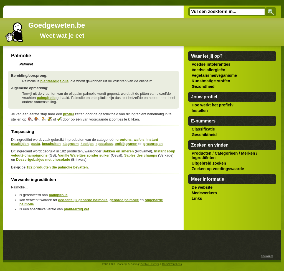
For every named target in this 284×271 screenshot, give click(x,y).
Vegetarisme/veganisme (214, 75)
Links (197, 198)
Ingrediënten (203, 157)
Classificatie (203, 129)
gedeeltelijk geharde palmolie (83, 200)
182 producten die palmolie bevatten (57, 167)
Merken (248, 153)
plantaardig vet (76, 209)
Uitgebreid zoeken (209, 163)
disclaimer (267, 255)
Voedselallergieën (208, 70)
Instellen (200, 110)
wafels (139, 139)
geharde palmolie (124, 200)
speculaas (104, 144)
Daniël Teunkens (172, 263)
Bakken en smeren (118, 151)
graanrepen (153, 144)
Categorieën (226, 153)
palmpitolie (46, 98)
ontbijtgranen (126, 144)
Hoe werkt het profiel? (213, 105)
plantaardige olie (54, 81)
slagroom (71, 144)
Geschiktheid (204, 134)
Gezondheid (203, 86)
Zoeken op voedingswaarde (218, 169)
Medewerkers (204, 193)
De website (202, 187)
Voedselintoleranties (211, 64)
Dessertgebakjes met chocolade (43, 159)
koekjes (86, 144)
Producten (201, 153)
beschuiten (51, 144)
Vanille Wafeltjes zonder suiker (84, 155)
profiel (68, 114)
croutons (124, 139)
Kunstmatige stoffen (211, 81)
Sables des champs (140, 155)
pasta (35, 144)
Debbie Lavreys (149, 263)
